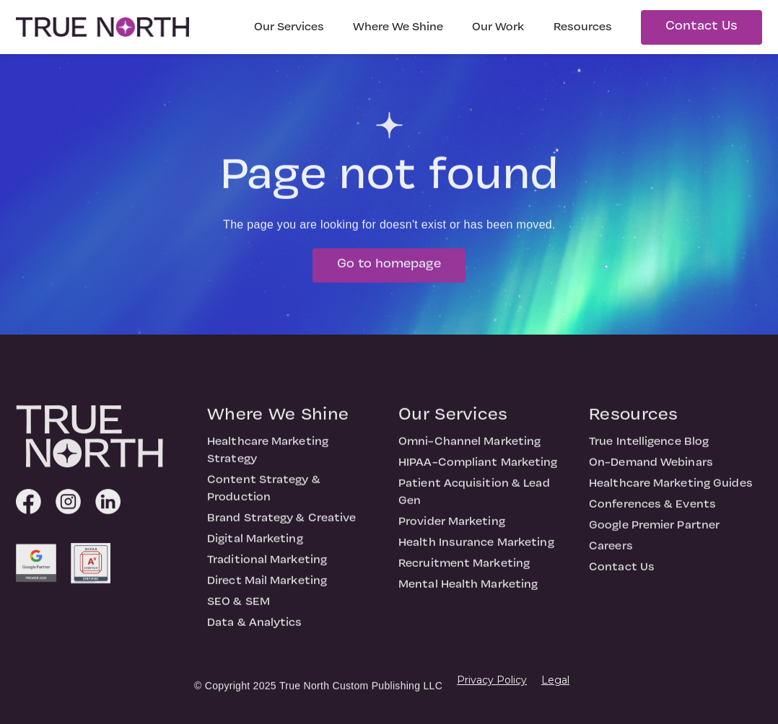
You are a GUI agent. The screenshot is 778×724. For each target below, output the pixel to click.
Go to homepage (389, 270)
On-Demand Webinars (651, 468)
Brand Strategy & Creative (282, 524)
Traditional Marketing (267, 566)
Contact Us (701, 26)
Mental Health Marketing (468, 590)
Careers (611, 552)
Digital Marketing (255, 545)
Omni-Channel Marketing (469, 448)
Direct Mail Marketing (267, 587)
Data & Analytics (254, 629)
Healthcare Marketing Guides (671, 489)
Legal (555, 680)
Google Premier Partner (654, 531)
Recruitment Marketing (464, 569)
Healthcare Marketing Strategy (267, 456)
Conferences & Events (652, 510)
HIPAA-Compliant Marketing (478, 468)
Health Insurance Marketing (476, 549)
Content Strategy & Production (263, 494)
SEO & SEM (238, 608)
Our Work (498, 27)
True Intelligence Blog (649, 448)
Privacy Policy (492, 680)
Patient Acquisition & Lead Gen (474, 498)
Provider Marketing (451, 528)
